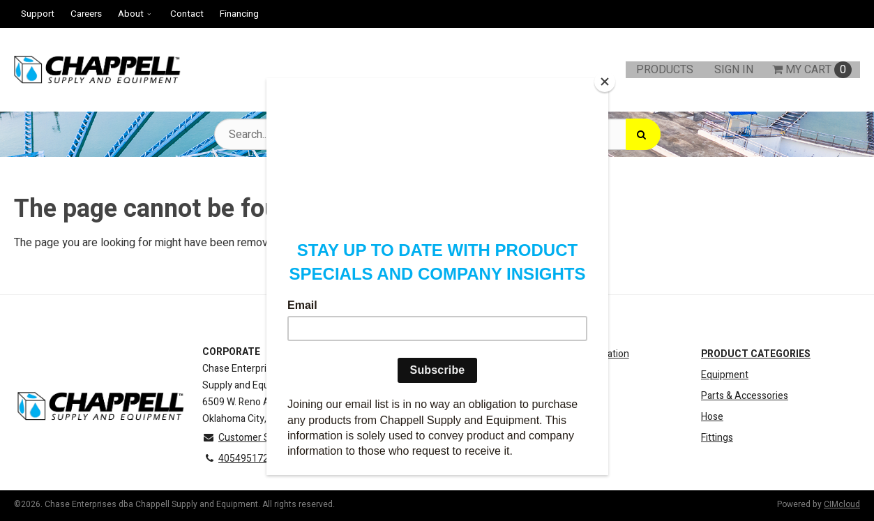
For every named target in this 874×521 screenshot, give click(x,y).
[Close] (604, 81)
